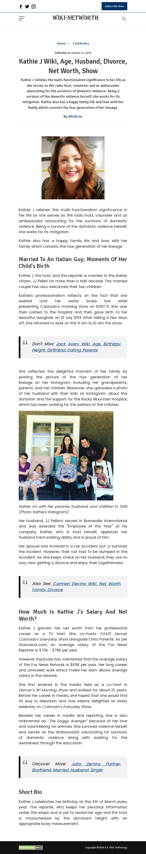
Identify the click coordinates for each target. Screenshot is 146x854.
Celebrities (81, 43)
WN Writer (75, 116)
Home (61, 43)
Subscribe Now (114, 6)
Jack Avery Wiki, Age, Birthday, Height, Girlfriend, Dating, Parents (76, 347)
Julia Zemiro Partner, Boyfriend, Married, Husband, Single (76, 767)
